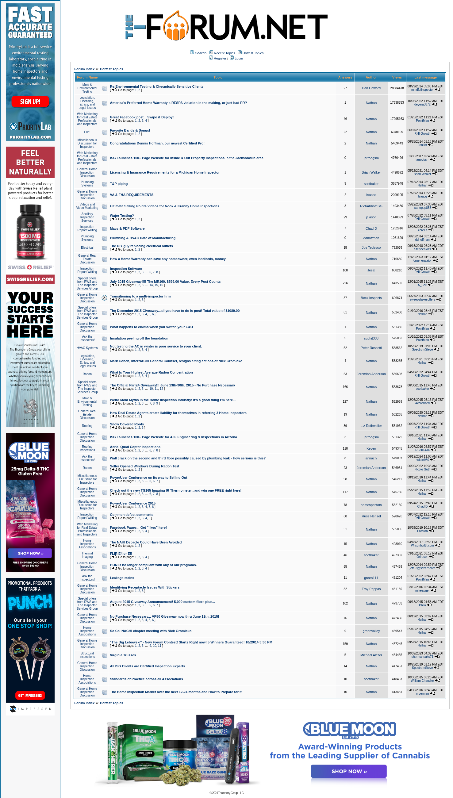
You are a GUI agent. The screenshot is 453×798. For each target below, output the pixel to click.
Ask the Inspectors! (87, 338)
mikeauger (422, 590)
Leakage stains (122, 578)
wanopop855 (422, 207)
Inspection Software (126, 268)
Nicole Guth (422, 469)
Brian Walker (371, 172)
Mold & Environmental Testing (87, 88)
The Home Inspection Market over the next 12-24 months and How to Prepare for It (176, 692)
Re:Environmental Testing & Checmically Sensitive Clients (157, 86)
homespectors (371, 505)
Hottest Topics (253, 53)
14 (151, 285)
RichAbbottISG (371, 206)
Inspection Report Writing (87, 228)
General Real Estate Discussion (87, 259)
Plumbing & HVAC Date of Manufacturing (143, 238)
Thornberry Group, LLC (230, 793)
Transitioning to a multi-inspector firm (140, 296)
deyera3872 (422, 104)
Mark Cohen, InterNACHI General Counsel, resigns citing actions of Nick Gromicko (176, 361)
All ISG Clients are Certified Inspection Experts (147, 666)
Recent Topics (224, 53)
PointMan (422, 120)
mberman (422, 693)
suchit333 (371, 338)
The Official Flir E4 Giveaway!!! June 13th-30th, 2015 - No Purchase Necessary (172, 385)
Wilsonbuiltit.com (422, 545)
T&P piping (119, 184)
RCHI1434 (422, 450)
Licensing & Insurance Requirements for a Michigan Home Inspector (165, 172)
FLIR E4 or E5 (121, 553)
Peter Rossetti (371, 348)
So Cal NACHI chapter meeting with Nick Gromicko (151, 631)
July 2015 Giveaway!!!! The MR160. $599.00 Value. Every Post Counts (165, 281)
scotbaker (371, 184)
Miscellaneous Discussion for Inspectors (87, 143)
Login (236, 58)
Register (217, 58)
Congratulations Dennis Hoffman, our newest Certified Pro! (157, 143)
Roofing (87, 426)
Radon (87, 374)
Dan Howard (371, 88)
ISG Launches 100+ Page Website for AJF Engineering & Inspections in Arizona (173, 437)
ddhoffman (371, 238)
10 (151, 388)
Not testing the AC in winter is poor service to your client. (156, 346)
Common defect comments (131, 514)
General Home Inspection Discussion (87, 172)
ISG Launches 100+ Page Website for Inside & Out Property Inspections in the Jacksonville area (186, 158)
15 (156, 285)
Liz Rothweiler (371, 426)
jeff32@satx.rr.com (422, 568)
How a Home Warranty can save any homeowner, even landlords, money (168, 259)
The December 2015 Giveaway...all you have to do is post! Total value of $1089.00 (175, 311)
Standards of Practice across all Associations (146, 679)
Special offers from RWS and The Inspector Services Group (87, 283)
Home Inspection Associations (87, 544)
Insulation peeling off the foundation (139, 338)
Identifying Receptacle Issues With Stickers (145, 587)
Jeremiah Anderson (371, 374)
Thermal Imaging (87, 555)
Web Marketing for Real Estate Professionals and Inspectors (87, 119)
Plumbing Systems (87, 183)
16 (161, 285)
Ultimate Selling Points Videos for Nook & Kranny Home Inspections (164, 206)
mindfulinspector (422, 89)
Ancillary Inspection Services (87, 217)
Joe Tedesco (371, 247)
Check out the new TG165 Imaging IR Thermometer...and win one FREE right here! (175, 490)
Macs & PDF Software (127, 228)
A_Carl (422, 285)
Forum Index (84, 69)
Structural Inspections (87, 655)
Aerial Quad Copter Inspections (135, 447)
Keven (371, 448)
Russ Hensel (371, 516)
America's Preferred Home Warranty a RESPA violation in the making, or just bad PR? (178, 103)
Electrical (87, 247)
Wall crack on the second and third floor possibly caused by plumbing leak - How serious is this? (188, 458)
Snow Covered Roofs (127, 424)
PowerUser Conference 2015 (133, 503)
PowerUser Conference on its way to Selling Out (148, 477)
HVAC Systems (87, 348)
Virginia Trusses (123, 655)
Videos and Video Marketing (87, 206)
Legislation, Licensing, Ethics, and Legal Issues (87, 102)
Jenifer (422, 145)
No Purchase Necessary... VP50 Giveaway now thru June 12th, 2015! (164, 616)
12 (161, 388)
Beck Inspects (371, 298)
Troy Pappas (371, 589)
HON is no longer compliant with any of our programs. (153, 565)
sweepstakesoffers (422, 299)
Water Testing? (122, 215)
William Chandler (422, 680)
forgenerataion (422, 260)
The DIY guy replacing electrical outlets (141, 246)
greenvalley (371, 631)
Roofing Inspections (87, 448)
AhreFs (422, 230)
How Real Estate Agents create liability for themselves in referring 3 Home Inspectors (178, 413)
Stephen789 (422, 249)
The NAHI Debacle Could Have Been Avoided (146, 542)
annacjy (371, 458)
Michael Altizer (371, 655)
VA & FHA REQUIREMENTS (132, 195)
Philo (422, 605)
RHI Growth (422, 133)
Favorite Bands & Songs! (130, 130)
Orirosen (422, 556)
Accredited (422, 403)
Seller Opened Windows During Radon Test (144, 466)
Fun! (87, 132)
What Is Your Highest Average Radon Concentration (151, 372)
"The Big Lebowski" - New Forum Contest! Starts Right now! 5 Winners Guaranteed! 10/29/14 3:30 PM (191, 642)
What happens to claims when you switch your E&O (151, 327)
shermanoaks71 (422, 656)
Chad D (371, 228)
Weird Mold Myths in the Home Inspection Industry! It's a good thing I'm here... (173, 400)
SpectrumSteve (422, 349)
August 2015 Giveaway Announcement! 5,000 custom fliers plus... (162, 602)
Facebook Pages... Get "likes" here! (138, 527)
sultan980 (422, 460)
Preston (422, 531)
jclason (371, 217)
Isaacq (371, 195)
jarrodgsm (371, 158)
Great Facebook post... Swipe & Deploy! (142, 117)
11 (156, 388)
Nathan (371, 103)
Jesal (371, 270)
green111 (371, 578)
